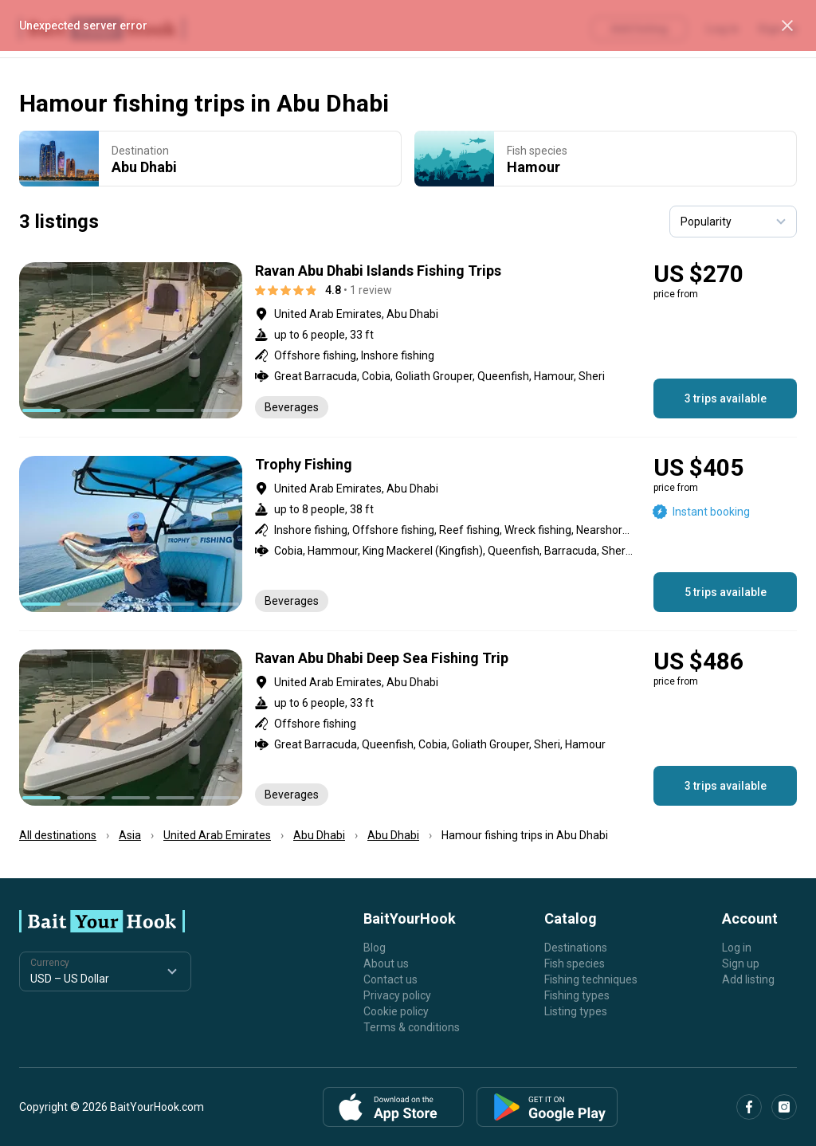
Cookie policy (396, 1011)
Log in (736, 947)
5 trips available (726, 592)
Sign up (740, 963)
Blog (374, 947)
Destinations (575, 947)
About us (386, 963)
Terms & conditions (411, 1027)
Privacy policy (397, 995)
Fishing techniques (591, 979)
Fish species (574, 963)
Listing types (575, 1011)
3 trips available (726, 398)
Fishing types (577, 995)
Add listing (748, 979)
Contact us (390, 979)
